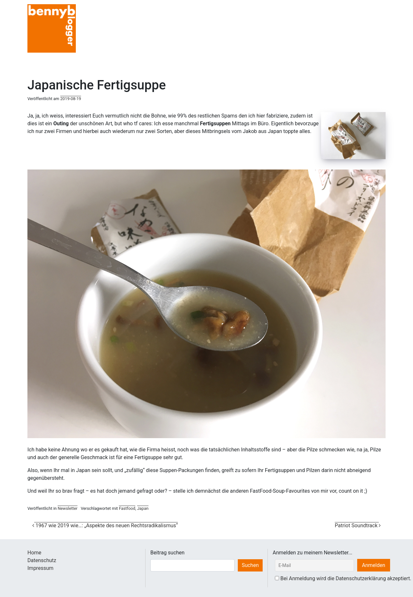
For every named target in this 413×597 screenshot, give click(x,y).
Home (34, 553)
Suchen (250, 565)
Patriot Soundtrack (358, 525)
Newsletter (68, 508)
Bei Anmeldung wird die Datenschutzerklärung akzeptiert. (345, 578)
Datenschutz (41, 560)
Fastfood (127, 508)
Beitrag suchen (167, 553)
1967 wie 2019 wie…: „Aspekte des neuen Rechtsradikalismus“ (105, 525)
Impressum (40, 568)
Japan (142, 508)
